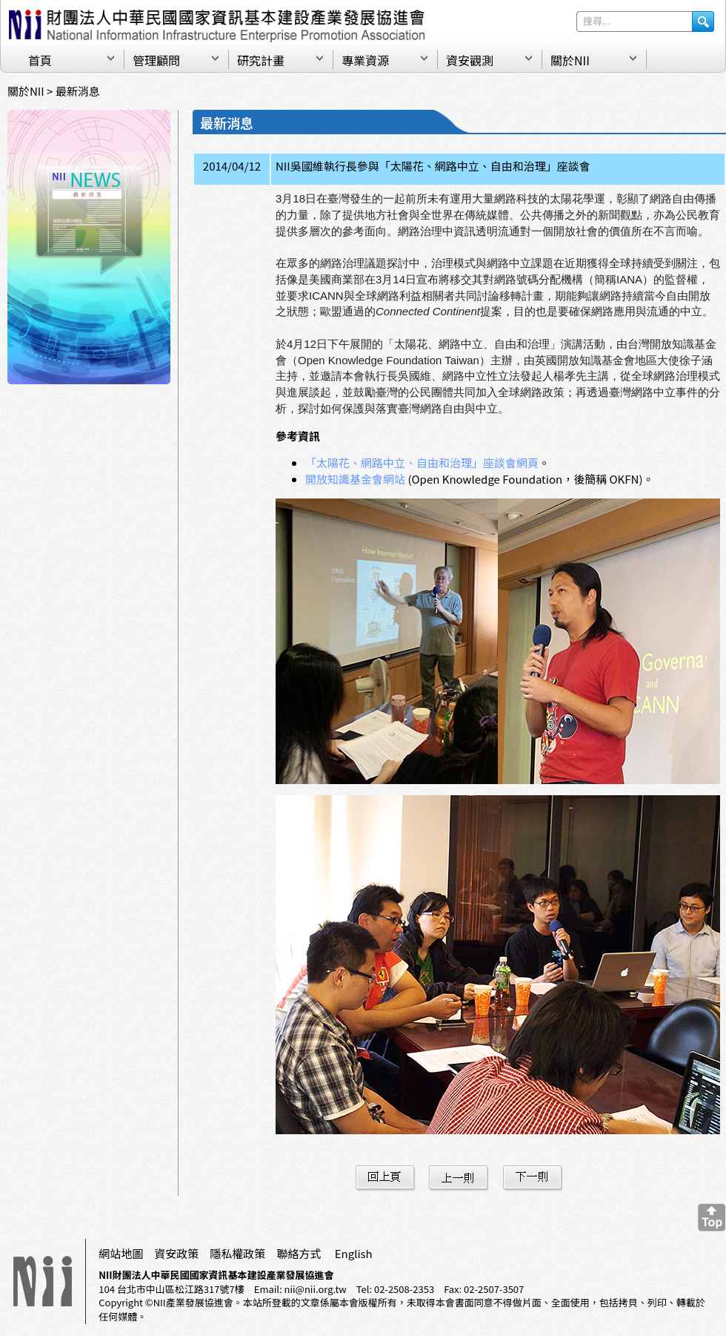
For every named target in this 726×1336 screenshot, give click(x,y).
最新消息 (78, 91)
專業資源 (365, 60)
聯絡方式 (298, 1253)
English (354, 1253)
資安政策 (176, 1253)
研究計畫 (260, 60)
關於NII (570, 60)
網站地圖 (121, 1253)
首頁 (40, 60)
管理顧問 (156, 60)
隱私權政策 (237, 1253)
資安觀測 (469, 60)
